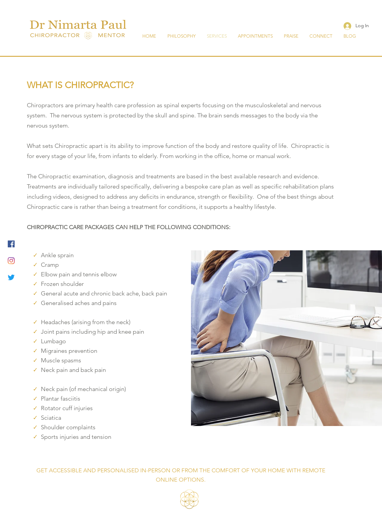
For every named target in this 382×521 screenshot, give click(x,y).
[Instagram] (11, 260)
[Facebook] (11, 243)
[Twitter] (11, 277)
